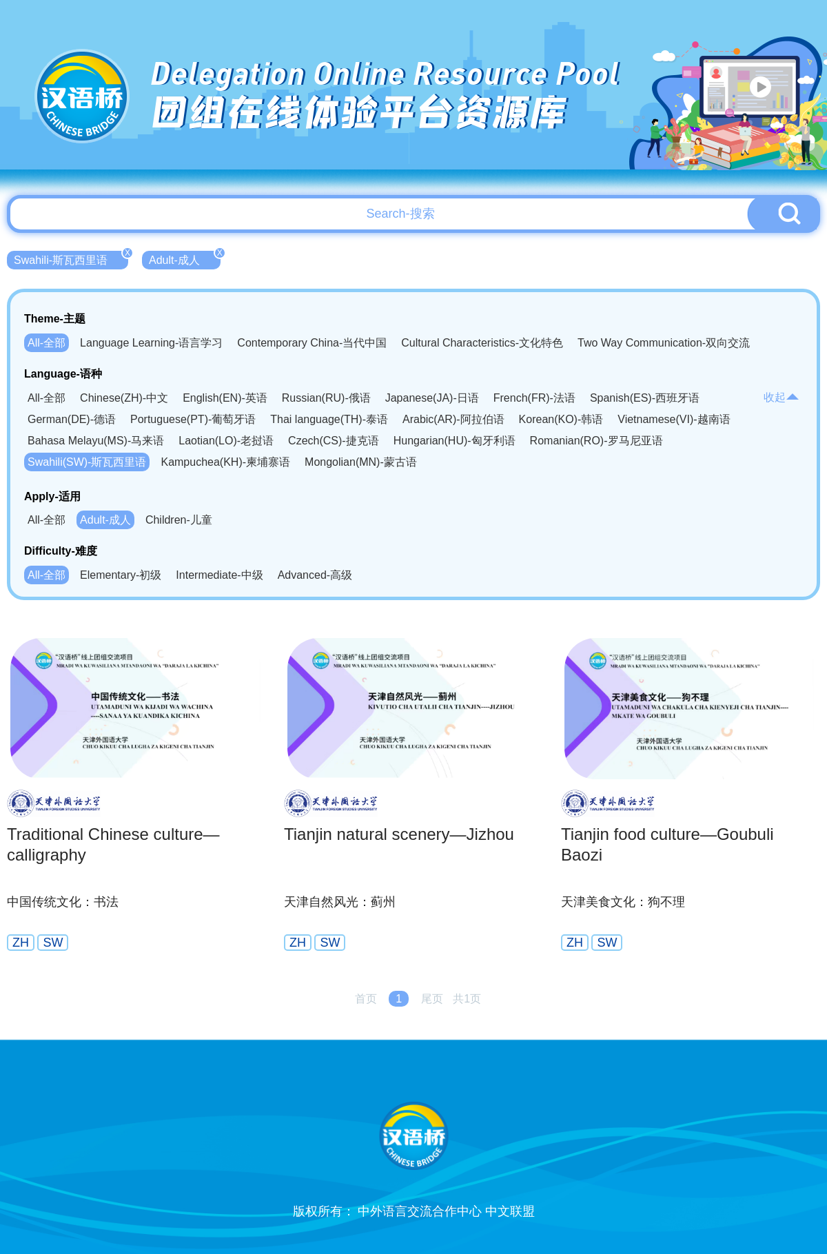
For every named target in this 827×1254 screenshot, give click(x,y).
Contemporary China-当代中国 (312, 343)
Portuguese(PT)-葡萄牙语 (193, 419)
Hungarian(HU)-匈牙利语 (454, 440)
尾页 (432, 999)
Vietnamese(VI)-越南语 (673, 419)
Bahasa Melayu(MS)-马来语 (96, 440)
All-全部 (46, 343)
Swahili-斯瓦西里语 (71, 258)
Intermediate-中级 (219, 575)
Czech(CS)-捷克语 (333, 440)
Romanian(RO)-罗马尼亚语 (596, 440)
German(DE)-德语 (72, 419)
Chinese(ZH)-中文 (124, 398)
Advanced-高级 (315, 575)
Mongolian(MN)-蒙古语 (361, 462)
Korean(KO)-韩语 (561, 419)
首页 (366, 999)
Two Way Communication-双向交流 (664, 343)
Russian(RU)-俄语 (326, 398)
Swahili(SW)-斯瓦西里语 (87, 462)
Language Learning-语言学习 (151, 343)
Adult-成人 (185, 258)
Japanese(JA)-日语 (432, 398)
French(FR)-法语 (534, 398)
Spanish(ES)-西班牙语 (645, 398)
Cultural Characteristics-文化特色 (482, 343)
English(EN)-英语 (225, 398)
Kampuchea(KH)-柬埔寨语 (225, 462)
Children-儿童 (178, 520)
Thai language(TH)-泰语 (329, 419)
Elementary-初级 (120, 575)
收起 (781, 397)
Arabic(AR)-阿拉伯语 (453, 419)
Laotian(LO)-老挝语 (226, 440)
